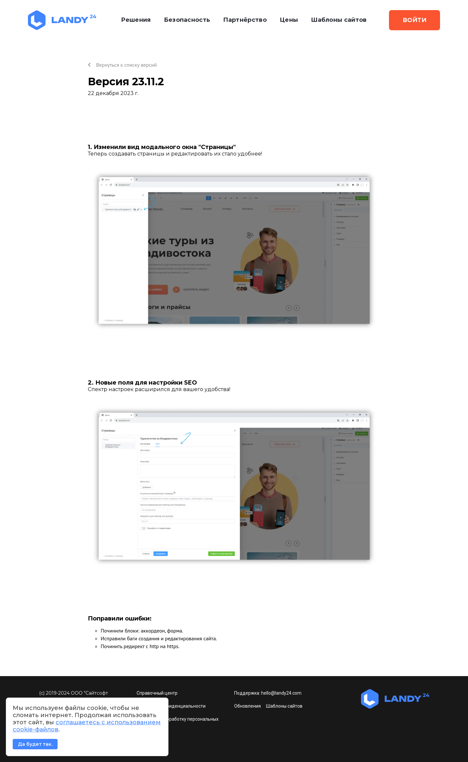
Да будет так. (35, 744)
